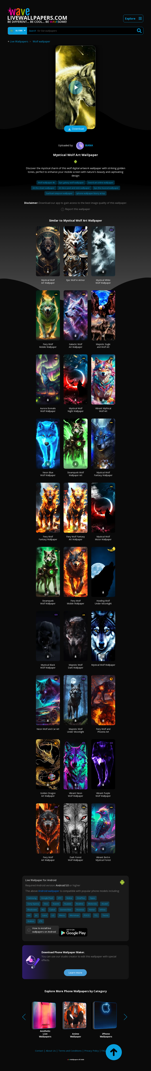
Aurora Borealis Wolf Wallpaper (48, 410)
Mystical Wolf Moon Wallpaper (103, 538)
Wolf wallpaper (41, 41)
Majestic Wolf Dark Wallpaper (75, 666)
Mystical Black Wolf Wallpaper (47, 666)
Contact (39, 1050)
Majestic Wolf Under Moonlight (75, 730)
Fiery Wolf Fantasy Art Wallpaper (75, 538)
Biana (84, 145)
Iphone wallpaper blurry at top (91, 193)
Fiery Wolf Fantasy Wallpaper (48, 538)
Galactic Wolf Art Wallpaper (75, 345)
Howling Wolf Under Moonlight (103, 602)
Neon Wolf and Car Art (48, 729)
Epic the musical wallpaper (106, 188)
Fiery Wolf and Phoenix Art (103, 730)
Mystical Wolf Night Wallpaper (76, 410)
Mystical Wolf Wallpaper (103, 664)
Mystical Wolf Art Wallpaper (48, 281)
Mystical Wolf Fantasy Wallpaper (103, 474)
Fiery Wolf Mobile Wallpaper (48, 345)
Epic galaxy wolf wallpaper (71, 182)
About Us (51, 1050)
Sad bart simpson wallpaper (59, 193)
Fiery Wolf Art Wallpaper (48, 858)
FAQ (103, 1050)
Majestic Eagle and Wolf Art (103, 345)
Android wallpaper (48, 891)
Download (75, 129)
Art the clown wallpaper (44, 188)
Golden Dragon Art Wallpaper (48, 794)
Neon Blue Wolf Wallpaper (47, 474)
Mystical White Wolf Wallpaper (103, 281)
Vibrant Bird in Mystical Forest (103, 858)
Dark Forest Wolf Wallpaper (75, 858)
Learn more (75, 972)
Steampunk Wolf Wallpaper (47, 602)
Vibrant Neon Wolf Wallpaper (75, 794)
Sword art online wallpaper (100, 182)
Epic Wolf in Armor (75, 280)
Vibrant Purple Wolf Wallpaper (103, 794)
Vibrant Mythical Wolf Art (103, 410)
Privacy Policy (91, 1050)
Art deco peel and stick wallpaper (74, 188)
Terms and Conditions (70, 1050)
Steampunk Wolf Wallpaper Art (75, 474)
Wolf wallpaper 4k (46, 182)
